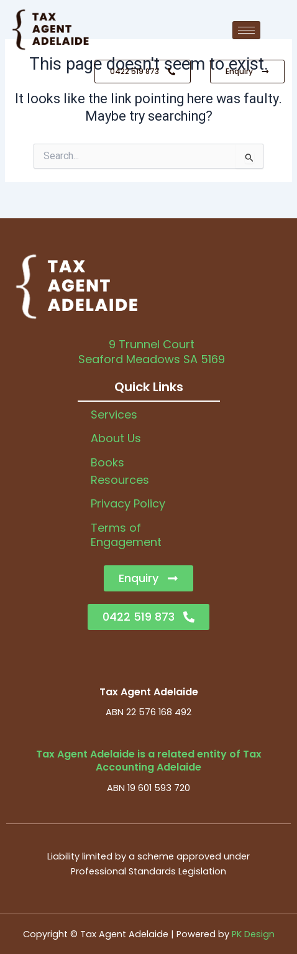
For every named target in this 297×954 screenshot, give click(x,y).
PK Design (253, 934)
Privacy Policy (128, 503)
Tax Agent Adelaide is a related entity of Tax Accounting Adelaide (149, 760)
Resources (120, 480)
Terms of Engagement (126, 535)
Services (114, 414)
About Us (116, 438)
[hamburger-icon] (246, 30)
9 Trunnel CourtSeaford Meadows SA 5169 (151, 351)
